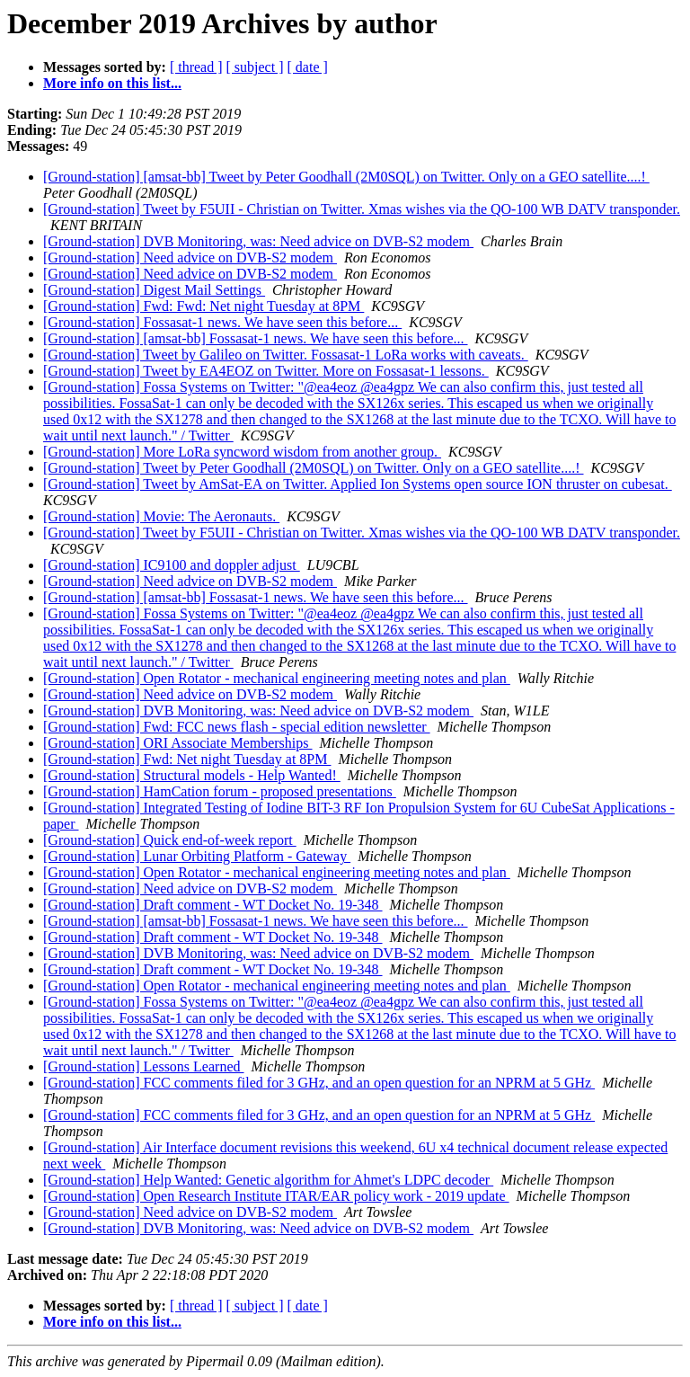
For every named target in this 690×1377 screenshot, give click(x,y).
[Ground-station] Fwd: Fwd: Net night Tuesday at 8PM (203, 306)
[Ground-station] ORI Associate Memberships (178, 743)
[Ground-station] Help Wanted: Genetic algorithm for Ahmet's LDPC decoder (268, 1179)
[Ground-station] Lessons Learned (143, 1066)
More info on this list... (112, 83)
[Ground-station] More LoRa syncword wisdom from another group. (242, 451)
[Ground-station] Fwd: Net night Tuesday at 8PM (187, 759)
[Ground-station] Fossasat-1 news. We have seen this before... (222, 322)
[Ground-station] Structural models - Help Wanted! (192, 775)
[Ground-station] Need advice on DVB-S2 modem (190, 257)
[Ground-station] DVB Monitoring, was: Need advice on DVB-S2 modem (258, 241)
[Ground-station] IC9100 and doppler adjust (171, 565)
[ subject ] (255, 67)
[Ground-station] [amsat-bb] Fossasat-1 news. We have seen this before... (255, 338)
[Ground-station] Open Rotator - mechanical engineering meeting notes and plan (276, 678)
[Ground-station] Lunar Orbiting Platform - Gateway (196, 856)
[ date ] (308, 67)
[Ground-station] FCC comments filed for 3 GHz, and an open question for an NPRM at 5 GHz (319, 1082)
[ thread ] (196, 67)
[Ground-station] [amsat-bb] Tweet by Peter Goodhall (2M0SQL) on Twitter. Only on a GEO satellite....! (346, 176)
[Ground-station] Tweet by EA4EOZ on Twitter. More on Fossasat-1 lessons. (266, 370)
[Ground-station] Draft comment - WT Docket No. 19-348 (213, 904)
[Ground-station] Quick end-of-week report (169, 840)
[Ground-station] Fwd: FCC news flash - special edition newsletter (236, 726)
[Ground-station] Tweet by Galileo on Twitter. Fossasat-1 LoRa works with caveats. (285, 354)
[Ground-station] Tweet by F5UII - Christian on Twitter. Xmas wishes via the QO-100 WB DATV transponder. (361, 209)
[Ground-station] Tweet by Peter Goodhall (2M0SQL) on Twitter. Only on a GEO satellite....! (313, 467)
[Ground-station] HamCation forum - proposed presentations (219, 791)
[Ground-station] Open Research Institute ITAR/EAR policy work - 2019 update (276, 1196)
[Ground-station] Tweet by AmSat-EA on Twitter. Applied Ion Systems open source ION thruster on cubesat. (357, 484)
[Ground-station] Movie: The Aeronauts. (161, 516)
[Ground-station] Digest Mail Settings (154, 290)
